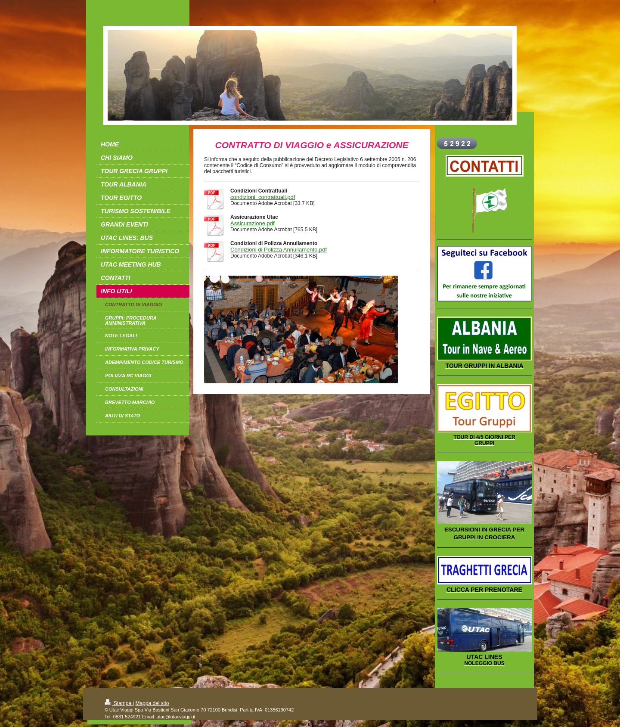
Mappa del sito (152, 703)
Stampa (119, 703)
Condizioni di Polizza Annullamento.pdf (278, 249)
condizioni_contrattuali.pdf (262, 197)
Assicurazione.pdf (252, 223)
